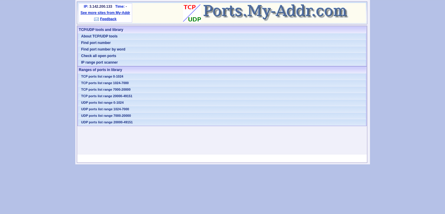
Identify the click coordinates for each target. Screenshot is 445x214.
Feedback (108, 19)
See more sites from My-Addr (105, 13)
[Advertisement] (222, 140)
